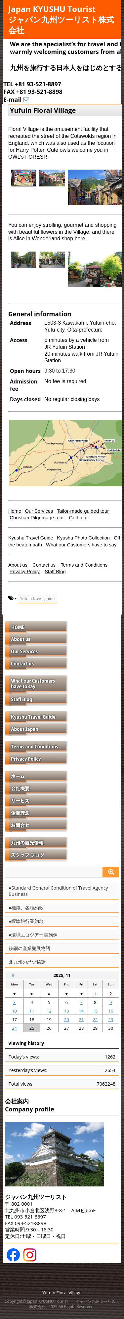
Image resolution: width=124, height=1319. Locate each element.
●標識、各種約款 (26, 908)
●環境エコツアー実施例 (33, 935)
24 (14, 1028)
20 (66, 1019)
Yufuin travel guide (37, 598)
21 (81, 1019)
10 (14, 1011)
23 (110, 1019)
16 (110, 1011)
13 (66, 1011)
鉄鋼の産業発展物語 (29, 948)
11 (31, 1011)
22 (95, 1019)
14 (81, 1011)
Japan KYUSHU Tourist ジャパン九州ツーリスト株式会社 (61, 19)
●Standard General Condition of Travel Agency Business (58, 891)
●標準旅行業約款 (26, 921)
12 (49, 1011)
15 (95, 1011)
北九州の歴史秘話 (27, 962)
